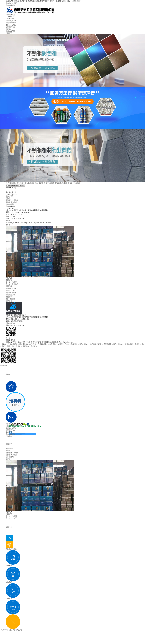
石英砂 (67, 344)
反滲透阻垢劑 (12, 344)
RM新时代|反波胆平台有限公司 (11, 630)
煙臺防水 (26, 346)
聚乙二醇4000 (118, 344)
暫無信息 (15, 284)
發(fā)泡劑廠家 (49, 183)
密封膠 (137, 344)
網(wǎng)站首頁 (11, 3)
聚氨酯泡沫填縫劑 (74, 183)
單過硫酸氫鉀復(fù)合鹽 (27, 344)
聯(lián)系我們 (10, 5)
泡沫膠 (8, 198)
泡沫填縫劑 (10, 204)
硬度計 (18, 346)
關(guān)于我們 (11, 23)
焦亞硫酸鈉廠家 (96, 344)
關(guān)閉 (3, 365)
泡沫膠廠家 (39, 183)
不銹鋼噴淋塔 (42, 344)
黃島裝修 (52, 344)
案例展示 (9, 29)
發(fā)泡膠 (20, 183)
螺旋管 (60, 344)
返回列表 (9, 286)
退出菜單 (9, 444)
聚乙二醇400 (84, 344)
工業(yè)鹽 (10, 346)
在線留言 (9, 33)
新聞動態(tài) (10, 27)
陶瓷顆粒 (74, 344)
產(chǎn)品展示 (11, 25)
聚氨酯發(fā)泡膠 (61, 183)
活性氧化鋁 (129, 344)
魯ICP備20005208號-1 (81, 342)
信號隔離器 (107, 344)
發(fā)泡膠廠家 (29, 183)
